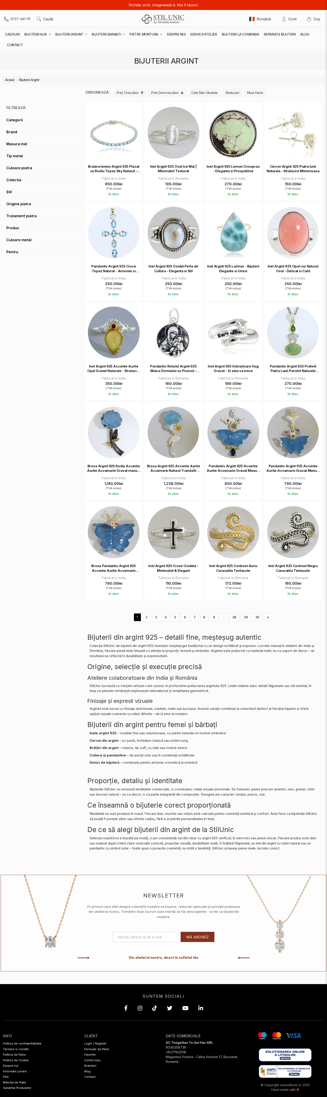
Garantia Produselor (17, 1088)
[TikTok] (154, 1009)
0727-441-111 (20, 19)
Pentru (12, 252)
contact (15, 45)
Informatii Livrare (15, 1071)
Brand (11, 132)
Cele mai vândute (204, 93)
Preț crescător (130, 93)
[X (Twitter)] (170, 1009)
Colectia (13, 180)
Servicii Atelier (203, 34)
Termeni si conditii (16, 1049)
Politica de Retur (14, 1054)
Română (260, 19)
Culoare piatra (19, 168)
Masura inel (16, 144)
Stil (9, 192)
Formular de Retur (96, 1049)
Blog (304, 34)
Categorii (14, 120)
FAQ (6, 1076)
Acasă (9, 80)
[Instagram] (140, 1009)
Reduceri (232, 93)
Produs (12, 228)
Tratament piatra (21, 216)
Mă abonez (197, 937)
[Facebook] (126, 1009)
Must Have (255, 93)
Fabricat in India (114, 178)
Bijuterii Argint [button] (71, 34)
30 (257, 617)
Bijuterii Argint (29, 80)
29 (246, 617)
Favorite (90, 1054)
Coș (313, 19)
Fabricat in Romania (173, 178)
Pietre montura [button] (145, 34)
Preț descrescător (167, 93)
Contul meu (92, 1060)
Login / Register (95, 1043)
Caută (45, 19)
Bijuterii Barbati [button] (108, 34)
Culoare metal (18, 240)
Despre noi (176, 34)
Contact (90, 1076)
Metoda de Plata (14, 1082)
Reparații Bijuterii (280, 34)
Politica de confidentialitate (22, 1043)
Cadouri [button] (12, 34)
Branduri (90, 1065)
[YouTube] (185, 1009)
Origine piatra (18, 204)
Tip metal (14, 156)
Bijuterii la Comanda (240, 34)
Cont (290, 19)
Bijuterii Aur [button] (37, 34)
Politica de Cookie (15, 1060)
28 (234, 617)
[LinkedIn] (200, 1009)
